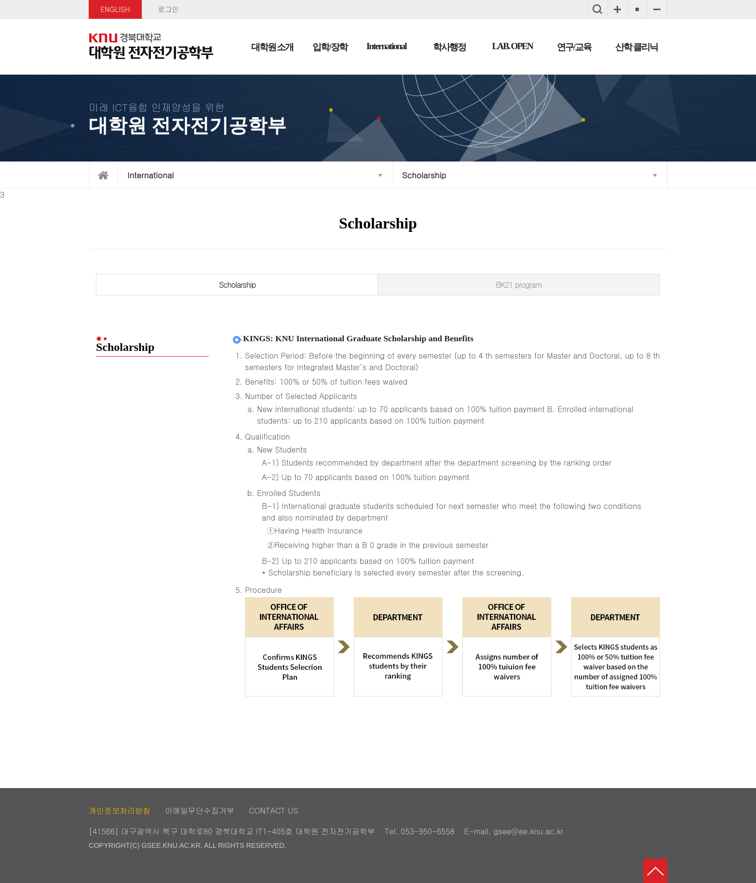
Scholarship (424, 175)
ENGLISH (115, 9)
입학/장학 (329, 47)
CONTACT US (273, 810)
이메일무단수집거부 (199, 810)
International (386, 46)
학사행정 (449, 47)
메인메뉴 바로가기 (378, 0)
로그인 (168, 9)
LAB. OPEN (512, 46)
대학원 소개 (272, 47)
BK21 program (518, 284)
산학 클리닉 (636, 47)
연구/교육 (574, 47)
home (103, 175)
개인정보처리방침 (119, 810)
